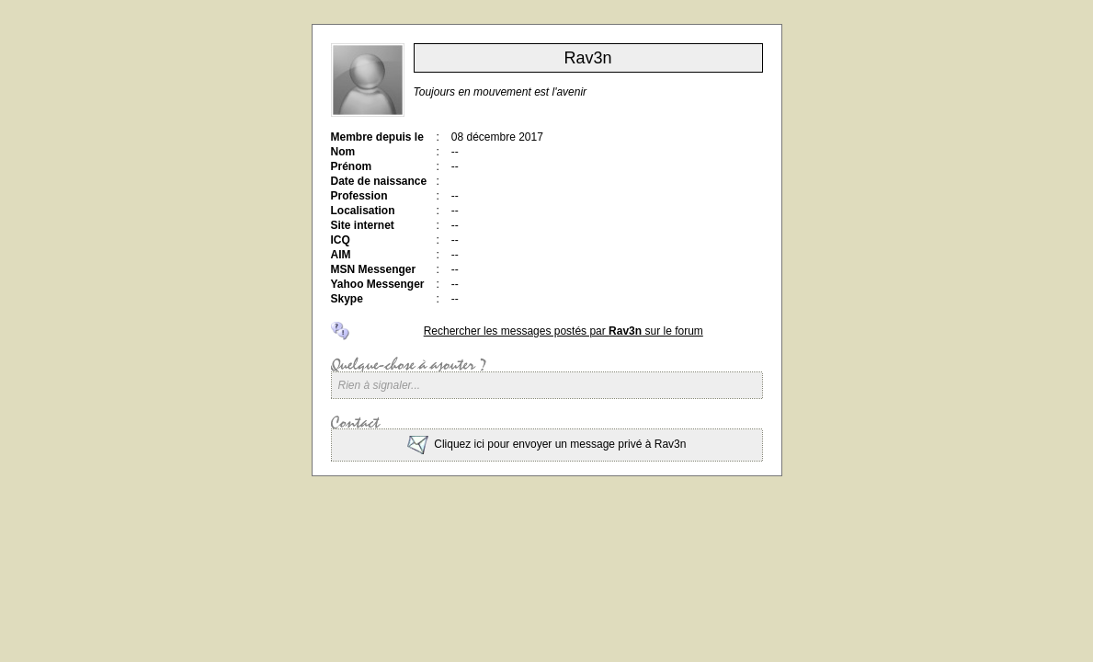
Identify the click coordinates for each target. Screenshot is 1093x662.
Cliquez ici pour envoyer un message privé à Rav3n (547, 444)
